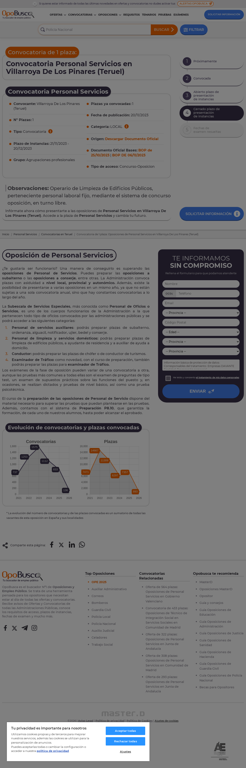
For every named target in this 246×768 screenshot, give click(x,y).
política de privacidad (53, 751)
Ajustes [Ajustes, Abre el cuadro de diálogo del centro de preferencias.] (125, 751)
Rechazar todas (125, 741)
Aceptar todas (125, 730)
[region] (78, 741)
